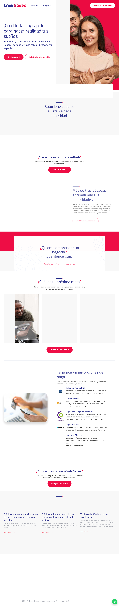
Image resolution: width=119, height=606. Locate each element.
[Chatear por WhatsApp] (114, 601)
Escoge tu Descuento (59, 483)
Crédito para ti (14, 57)
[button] (34, 5)
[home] (15, 5)
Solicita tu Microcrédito (102, 5)
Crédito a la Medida (59, 170)
